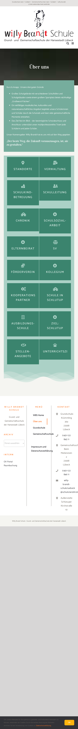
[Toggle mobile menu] (73, 43)
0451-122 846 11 (66, 473)
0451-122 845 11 (66, 437)
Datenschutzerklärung (43, 725)
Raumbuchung (10, 465)
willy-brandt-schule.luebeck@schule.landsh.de (47, 3)
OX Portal (8, 461)
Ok (69, 722)
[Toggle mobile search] (67, 43)
